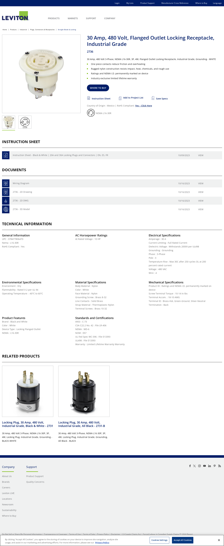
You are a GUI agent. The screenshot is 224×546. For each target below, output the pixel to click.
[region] (112, 540)
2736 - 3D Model (21, 209)
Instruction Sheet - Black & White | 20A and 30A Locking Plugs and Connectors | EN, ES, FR (60, 155)
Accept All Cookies (183, 540)
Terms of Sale (89, 534)
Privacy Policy (103, 534)
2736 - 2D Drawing (22, 191)
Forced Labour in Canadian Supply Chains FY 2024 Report (168, 534)
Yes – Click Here (143, 105)
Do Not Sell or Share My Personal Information (22, 534)
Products (13, 29)
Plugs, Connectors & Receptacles (42, 29)
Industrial (23, 29)
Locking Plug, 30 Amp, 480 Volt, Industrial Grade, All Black (81, 424)
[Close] (219, 540)
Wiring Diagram (21, 183)
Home (5, 29)
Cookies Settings (159, 540)
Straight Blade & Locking (67, 29)
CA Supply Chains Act (131, 534)
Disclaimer (115, 534)
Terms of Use (75, 534)
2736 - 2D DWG (20, 200)
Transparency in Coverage (55, 534)
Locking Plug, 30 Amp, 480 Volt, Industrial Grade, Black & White (27, 424)
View (200, 155)
